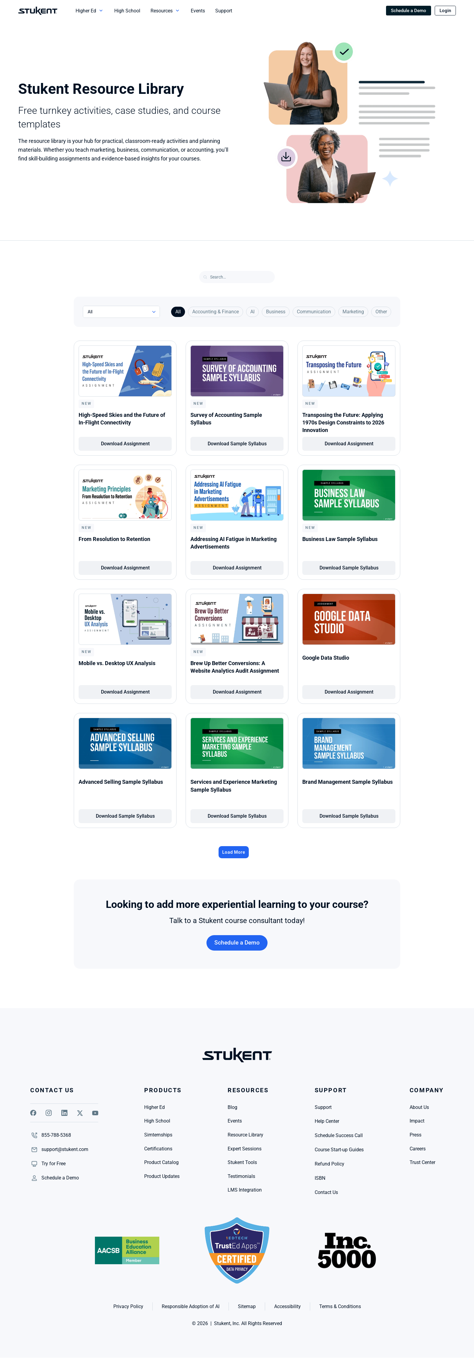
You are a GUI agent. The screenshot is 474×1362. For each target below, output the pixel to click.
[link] (53, 1164)
